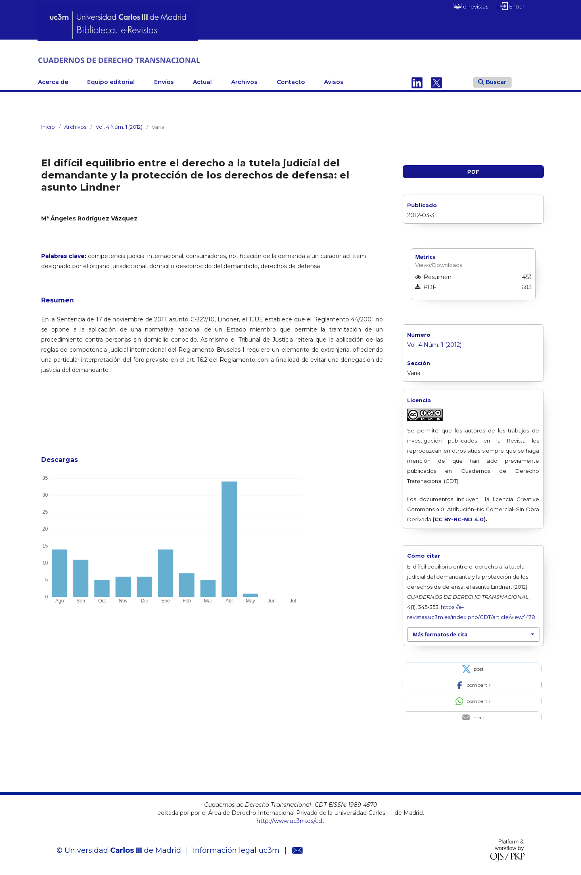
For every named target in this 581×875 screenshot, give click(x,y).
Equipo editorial (111, 81)
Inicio (48, 126)
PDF (473, 171)
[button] (472, 667)
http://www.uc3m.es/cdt (290, 819)
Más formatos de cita (440, 633)
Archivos (244, 81)
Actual (202, 81)
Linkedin (417, 81)
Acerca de (53, 81)
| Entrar (511, 6)
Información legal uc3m (236, 850)
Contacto (291, 81)
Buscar (492, 80)
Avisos (333, 81)
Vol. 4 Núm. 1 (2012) (119, 126)
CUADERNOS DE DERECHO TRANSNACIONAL (143, 59)
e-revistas (471, 6)
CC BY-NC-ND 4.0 (459, 518)
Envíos (164, 81)
